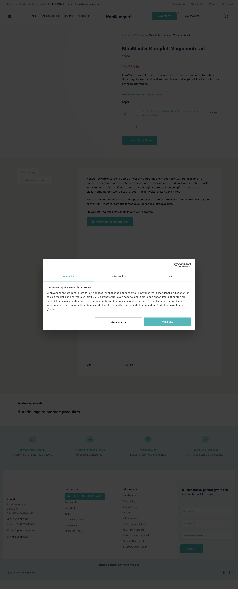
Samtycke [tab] (68, 276)
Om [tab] (170, 276)
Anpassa (118, 322)
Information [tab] (119, 276)
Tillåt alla (167, 322)
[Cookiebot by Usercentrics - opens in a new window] (176, 265)
